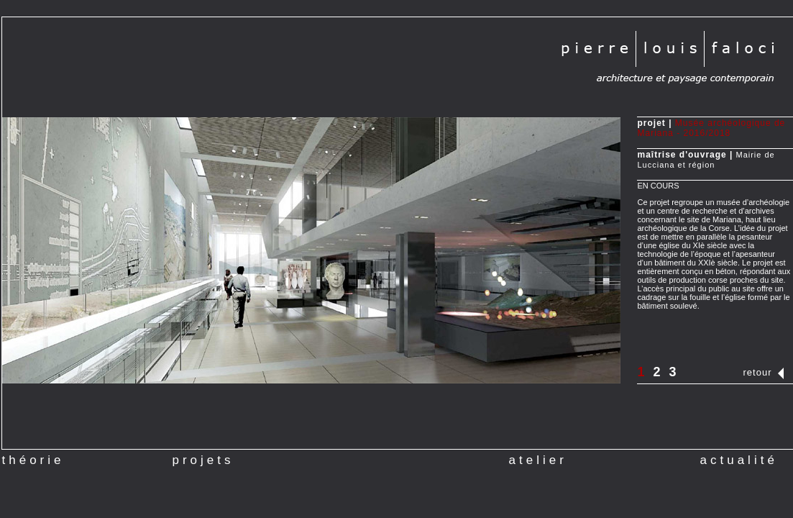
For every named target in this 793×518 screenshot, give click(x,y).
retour (757, 372)
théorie (33, 460)
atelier (538, 456)
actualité (739, 456)
